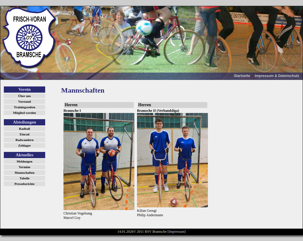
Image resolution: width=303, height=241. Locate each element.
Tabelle (24, 178)
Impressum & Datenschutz (277, 76)
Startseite (242, 76)
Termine (24, 167)
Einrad (24, 134)
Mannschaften (24, 172)
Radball (24, 128)
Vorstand (24, 101)
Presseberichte (24, 184)
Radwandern (24, 140)
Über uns (24, 96)
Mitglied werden (24, 112)
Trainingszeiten (24, 107)
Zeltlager (24, 145)
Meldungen (24, 161)
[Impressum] (176, 231)
